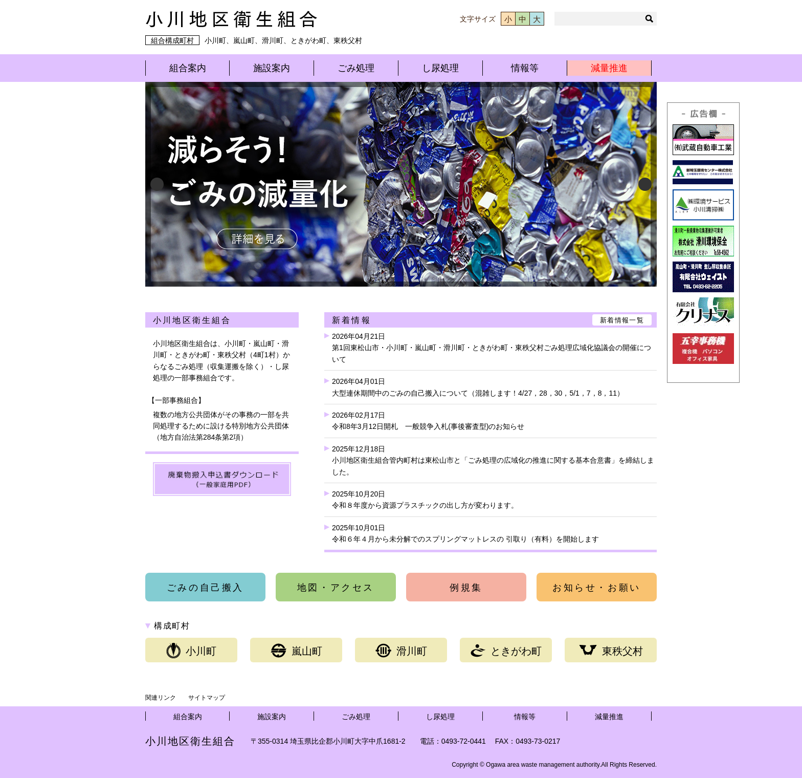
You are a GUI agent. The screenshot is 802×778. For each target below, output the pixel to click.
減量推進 (609, 68)
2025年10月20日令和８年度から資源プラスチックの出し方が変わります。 (425, 499)
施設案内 (271, 68)
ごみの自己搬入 (205, 587)
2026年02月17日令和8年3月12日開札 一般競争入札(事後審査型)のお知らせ (428, 420)
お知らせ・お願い (596, 587)
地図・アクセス (335, 587)
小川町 (191, 650)
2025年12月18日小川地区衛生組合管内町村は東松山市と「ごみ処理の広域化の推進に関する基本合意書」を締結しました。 (493, 460)
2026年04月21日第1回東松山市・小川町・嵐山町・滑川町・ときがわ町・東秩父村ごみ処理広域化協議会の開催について (491, 347)
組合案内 (187, 68)
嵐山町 (296, 650)
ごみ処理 (356, 68)
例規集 (466, 587)
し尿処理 (440, 68)
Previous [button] (157, 184)
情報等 (525, 68)
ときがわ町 (506, 650)
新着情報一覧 (622, 320)
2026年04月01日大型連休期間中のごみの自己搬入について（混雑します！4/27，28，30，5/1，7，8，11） (478, 387)
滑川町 (401, 650)
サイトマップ (206, 697)
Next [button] (645, 184)
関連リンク (160, 697)
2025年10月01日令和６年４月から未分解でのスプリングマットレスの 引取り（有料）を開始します (465, 533)
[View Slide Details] (401, 184)
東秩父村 (611, 650)
